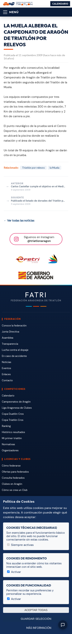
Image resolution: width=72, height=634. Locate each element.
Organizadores (10, 450)
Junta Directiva (10, 331)
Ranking (6, 426)
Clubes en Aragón (12, 484)
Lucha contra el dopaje (15, 350)
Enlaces (6, 374)
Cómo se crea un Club (14, 490)
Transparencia (10, 343)
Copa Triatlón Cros (12, 420)
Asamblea (7, 337)
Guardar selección (36, 618)
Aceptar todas (36, 610)
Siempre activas (20, 545)
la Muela (54, 167)
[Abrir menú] (11, 12)
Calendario (60, 3)
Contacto (7, 380)
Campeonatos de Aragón (16, 401)
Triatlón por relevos (33, 167)
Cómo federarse (11, 465)
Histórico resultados (13, 432)
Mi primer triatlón (12, 438)
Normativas (8, 444)
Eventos (6, 368)
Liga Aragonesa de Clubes (17, 407)
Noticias (6, 362)
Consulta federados (13, 477)
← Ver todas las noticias (19, 220)
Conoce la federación (14, 325)
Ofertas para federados (15, 471)
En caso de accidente (14, 356)
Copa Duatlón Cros (13, 413)
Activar (14, 572)
